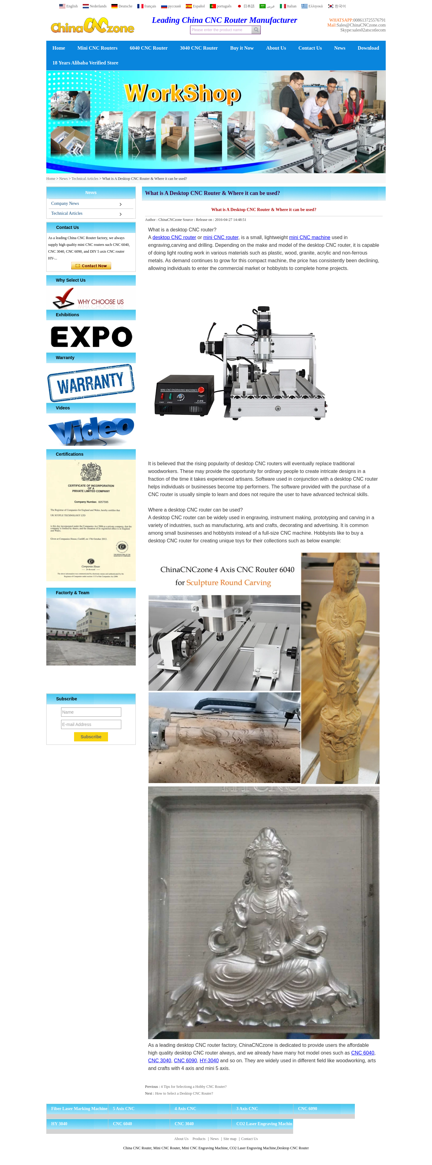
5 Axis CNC (124, 1108)
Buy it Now (242, 48)
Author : (151, 220)
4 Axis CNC (185, 1108)
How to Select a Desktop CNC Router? (184, 1093)
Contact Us (310, 48)
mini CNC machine (309, 237)
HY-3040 (209, 1060)
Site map (229, 1139)
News (339, 48)
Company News (65, 203)
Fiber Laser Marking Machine (79, 1108)
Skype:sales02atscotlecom (363, 30)
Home (58, 48)
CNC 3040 (159, 1060)
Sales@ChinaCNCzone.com (361, 25)
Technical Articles (85, 178)
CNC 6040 (362, 1052)
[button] (206, 168)
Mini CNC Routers (97, 48)
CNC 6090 (185, 1060)
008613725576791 (369, 20)
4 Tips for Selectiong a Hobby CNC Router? (193, 1086)
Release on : (205, 220)
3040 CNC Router (199, 48)
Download (368, 48)
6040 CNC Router (149, 48)
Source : (189, 220)
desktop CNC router (174, 237)
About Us (276, 48)
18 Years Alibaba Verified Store (85, 62)
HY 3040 (59, 1123)
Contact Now (91, 266)
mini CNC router (221, 237)
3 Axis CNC (247, 1108)
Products (199, 1139)
